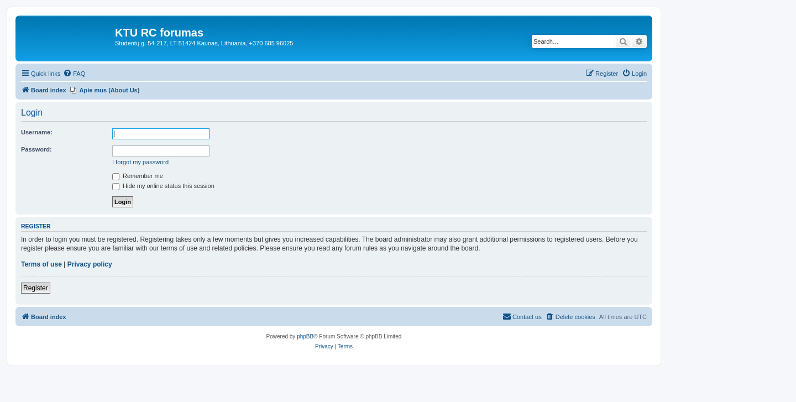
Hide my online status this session (163, 185)
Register (35, 288)
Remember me (137, 176)
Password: (36, 149)
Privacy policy (89, 264)
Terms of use (41, 264)
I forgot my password (140, 162)
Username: (37, 132)
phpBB (305, 336)
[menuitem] (74, 73)
